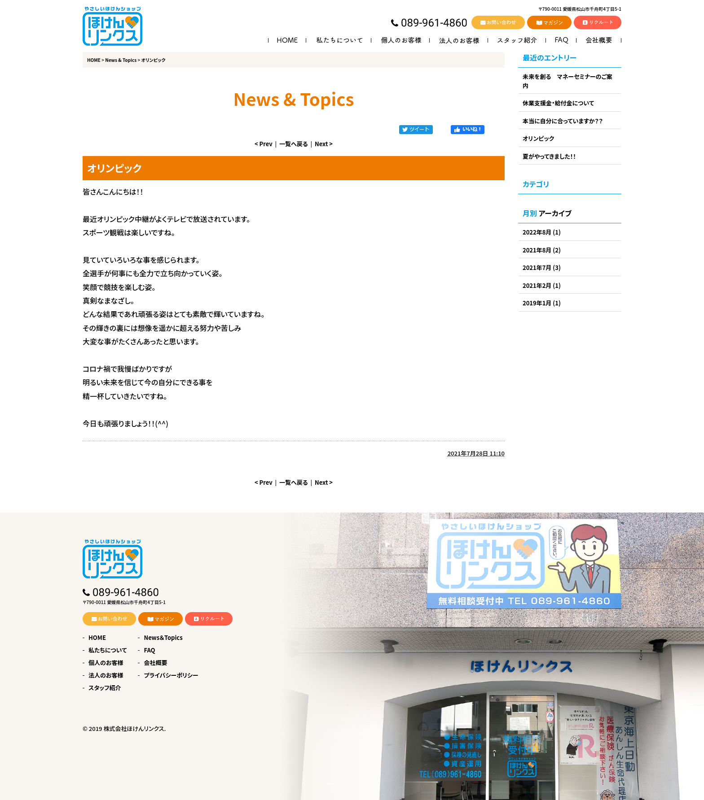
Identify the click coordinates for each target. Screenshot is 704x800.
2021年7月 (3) (542, 267)
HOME (94, 60)
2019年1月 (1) (542, 303)
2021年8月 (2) (542, 250)
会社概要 (155, 662)
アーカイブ (555, 213)
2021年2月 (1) (542, 285)
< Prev (264, 143)
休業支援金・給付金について (558, 103)
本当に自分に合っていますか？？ (563, 121)
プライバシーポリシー (171, 675)
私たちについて (107, 650)
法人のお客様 (105, 675)
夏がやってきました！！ (549, 156)
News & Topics (120, 60)
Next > (324, 143)
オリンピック (538, 138)
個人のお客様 (105, 662)
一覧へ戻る (293, 143)
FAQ (149, 650)
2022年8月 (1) (542, 232)
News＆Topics (163, 637)
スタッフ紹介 (104, 687)
